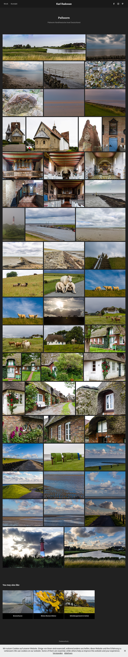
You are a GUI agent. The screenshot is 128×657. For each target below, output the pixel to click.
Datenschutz (64, 641)
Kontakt (14, 3)
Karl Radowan (64, 3)
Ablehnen (68, 653)
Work (6, 3)
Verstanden (58, 653)
